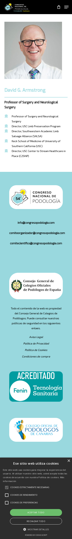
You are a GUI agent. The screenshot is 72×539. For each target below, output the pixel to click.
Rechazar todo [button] (36, 521)
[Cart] (58, 7)
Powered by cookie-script (36, 535)
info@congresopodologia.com (36, 223)
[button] (66, 7)
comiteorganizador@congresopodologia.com (37, 233)
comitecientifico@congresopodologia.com (36, 243)
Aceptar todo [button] (36, 512)
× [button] (68, 460)
